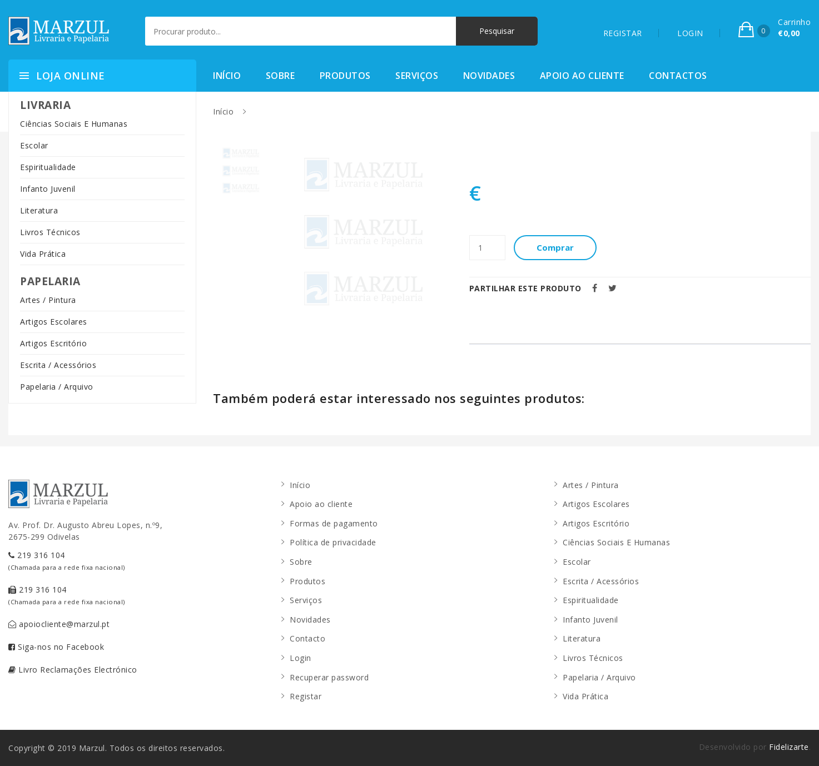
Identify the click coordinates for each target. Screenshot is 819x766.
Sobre (280, 75)
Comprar (555, 247)
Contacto (307, 638)
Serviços (416, 75)
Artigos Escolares (53, 321)
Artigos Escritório (53, 343)
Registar (305, 696)
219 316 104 (66, 560)
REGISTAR (622, 33)
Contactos (678, 75)
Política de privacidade (333, 542)
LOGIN (690, 33)
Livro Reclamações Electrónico (72, 669)
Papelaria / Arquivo (56, 386)
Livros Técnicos (50, 232)
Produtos (345, 75)
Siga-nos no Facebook (56, 646)
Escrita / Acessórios (58, 365)
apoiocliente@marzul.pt (59, 624)
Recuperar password (329, 677)
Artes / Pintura (48, 300)
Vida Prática (43, 253)
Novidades (489, 75)
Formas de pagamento (334, 523)
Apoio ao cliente (582, 75)
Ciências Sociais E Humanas (73, 123)
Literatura (39, 210)
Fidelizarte (789, 747)
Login (300, 658)
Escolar (34, 145)
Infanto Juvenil (48, 188)
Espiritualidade (48, 167)
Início (227, 75)
